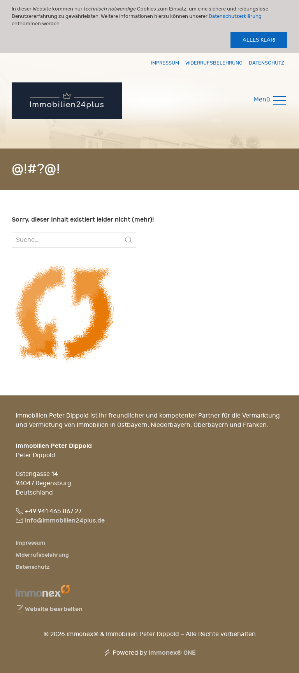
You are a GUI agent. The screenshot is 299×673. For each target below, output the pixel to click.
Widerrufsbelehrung (214, 63)
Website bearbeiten (49, 609)
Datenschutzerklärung (235, 16)
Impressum (165, 63)
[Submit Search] (128, 240)
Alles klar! (259, 40)
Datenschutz (266, 63)
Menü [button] (270, 99)
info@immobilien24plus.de (65, 520)
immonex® (172, 652)
